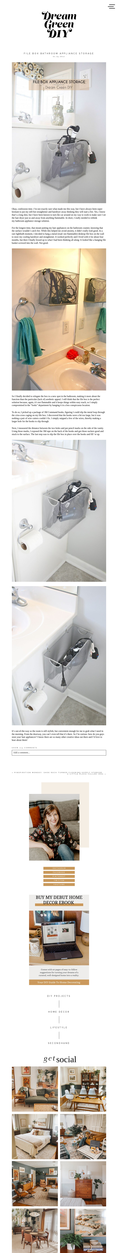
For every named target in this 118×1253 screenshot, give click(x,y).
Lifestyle (59, 1027)
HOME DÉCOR (59, 1012)
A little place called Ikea (85, 774)
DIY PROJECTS (59, 996)
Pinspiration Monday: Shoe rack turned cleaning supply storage (58, 772)
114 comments (24, 748)
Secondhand (59, 1043)
